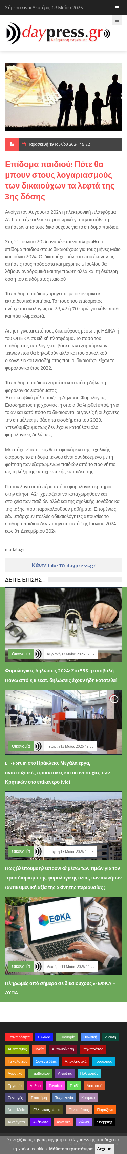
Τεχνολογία (64, 1097)
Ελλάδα (44, 1037)
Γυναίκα (55, 1085)
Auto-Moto (16, 1110)
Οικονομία (21, 654)
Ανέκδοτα (41, 1122)
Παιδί (74, 1085)
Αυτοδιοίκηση (63, 1049)
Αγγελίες (63, 1122)
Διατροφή (94, 1085)
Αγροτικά (15, 1073)
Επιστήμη (39, 1097)
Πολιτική (90, 1037)
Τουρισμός (103, 1061)
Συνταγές (15, 1097)
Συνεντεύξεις (46, 1061)
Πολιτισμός (89, 1073)
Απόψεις (65, 1073)
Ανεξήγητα (16, 1122)
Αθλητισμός (17, 1049)
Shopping (104, 1122)
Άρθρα (35, 1085)
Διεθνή (110, 1037)
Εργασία (15, 1085)
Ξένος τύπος (78, 1110)
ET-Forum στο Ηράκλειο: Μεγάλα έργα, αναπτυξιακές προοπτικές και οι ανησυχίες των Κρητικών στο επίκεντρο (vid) (57, 772)
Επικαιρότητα (19, 1037)
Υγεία (39, 1049)
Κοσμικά (88, 1097)
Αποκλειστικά (76, 1061)
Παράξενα (105, 1110)
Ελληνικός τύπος (46, 1110)
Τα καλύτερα (18, 1061)
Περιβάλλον (40, 1073)
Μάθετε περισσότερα (71, 1148)
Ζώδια (84, 1122)
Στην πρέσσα (93, 1049)
